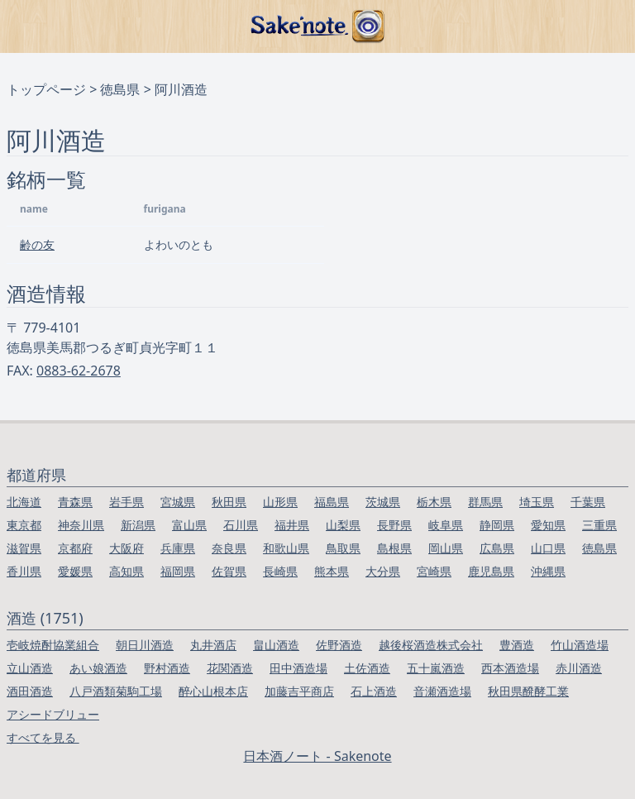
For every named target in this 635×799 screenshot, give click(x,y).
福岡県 (177, 571)
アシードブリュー (53, 714)
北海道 (24, 502)
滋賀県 (24, 548)
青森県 (75, 502)
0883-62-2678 (78, 370)
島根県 (394, 548)
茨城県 (382, 502)
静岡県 (497, 525)
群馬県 (485, 502)
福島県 (331, 502)
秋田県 (229, 502)
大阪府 (126, 548)
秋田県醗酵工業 (528, 691)
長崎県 (280, 571)
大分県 (382, 571)
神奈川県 (81, 525)
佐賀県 (229, 571)
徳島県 (120, 89)
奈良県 (229, 548)
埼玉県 (536, 502)
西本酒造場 (510, 668)
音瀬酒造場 (442, 691)
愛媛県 (75, 571)
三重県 (599, 525)
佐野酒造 (339, 645)
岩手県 (126, 502)
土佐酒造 (367, 668)
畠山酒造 (276, 645)
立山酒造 (30, 668)
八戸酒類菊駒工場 (115, 691)
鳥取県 (343, 548)
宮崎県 (434, 571)
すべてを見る (43, 737)
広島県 (497, 548)
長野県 (394, 525)
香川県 (24, 571)
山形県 (280, 502)
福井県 (292, 525)
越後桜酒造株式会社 (431, 645)
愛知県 (548, 525)
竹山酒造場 (580, 645)
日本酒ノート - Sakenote (317, 756)
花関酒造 (230, 668)
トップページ (46, 89)
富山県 (189, 525)
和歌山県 (286, 548)
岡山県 (445, 548)
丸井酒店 (213, 645)
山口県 (548, 548)
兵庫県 (177, 548)
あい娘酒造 (98, 668)
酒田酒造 (30, 691)
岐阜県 (445, 525)
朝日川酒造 (145, 645)
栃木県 (434, 502)
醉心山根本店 (213, 691)
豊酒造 (516, 645)
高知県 (126, 571)
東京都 (24, 525)
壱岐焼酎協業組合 (53, 645)
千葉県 (588, 502)
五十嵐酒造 (436, 668)
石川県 (240, 525)
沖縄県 (548, 571)
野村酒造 (167, 668)
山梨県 (343, 525)
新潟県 (138, 525)
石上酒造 (374, 691)
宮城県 (177, 502)
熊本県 (331, 571)
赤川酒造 (579, 668)
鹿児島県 (491, 571)
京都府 (75, 548)
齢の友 (37, 244)
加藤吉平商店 (299, 691)
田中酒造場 (298, 668)
